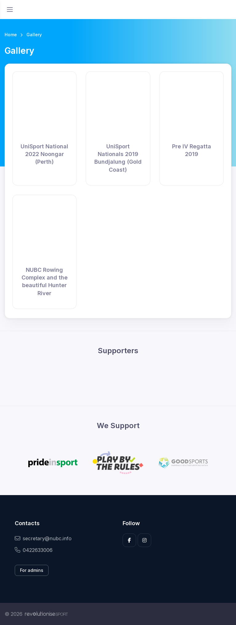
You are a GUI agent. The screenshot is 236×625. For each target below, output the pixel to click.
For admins (31, 570)
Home (11, 34)
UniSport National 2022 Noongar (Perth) (44, 154)
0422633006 (34, 550)
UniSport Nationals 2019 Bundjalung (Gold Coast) (118, 158)
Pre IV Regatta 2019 (191, 150)
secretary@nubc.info (43, 538)
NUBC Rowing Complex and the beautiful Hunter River (45, 281)
